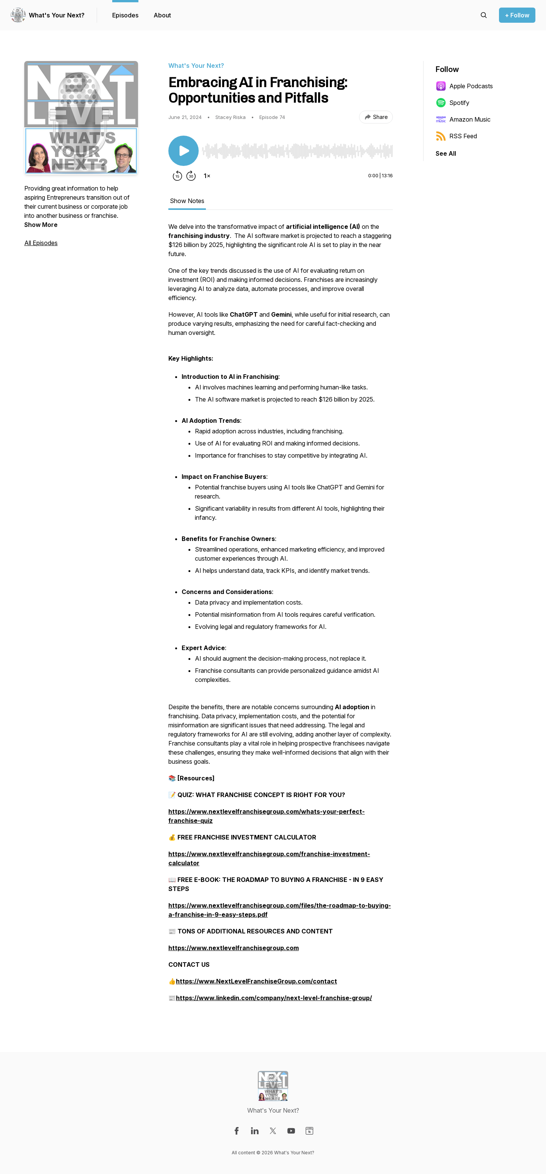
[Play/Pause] (183, 151)
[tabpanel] (280, 616)
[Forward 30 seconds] (191, 175)
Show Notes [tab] (187, 201)
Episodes (125, 15)
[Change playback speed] (207, 175)
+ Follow (517, 15)
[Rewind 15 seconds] (177, 175)
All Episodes (41, 243)
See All (446, 153)
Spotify (452, 102)
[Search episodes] (484, 15)
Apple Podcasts (464, 86)
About (162, 15)
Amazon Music (463, 119)
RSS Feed (456, 136)
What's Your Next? (57, 15)
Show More (41, 224)
